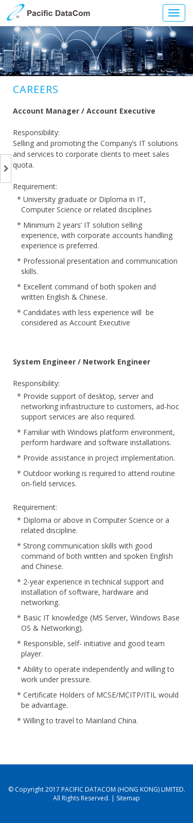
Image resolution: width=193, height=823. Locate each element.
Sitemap (128, 798)
